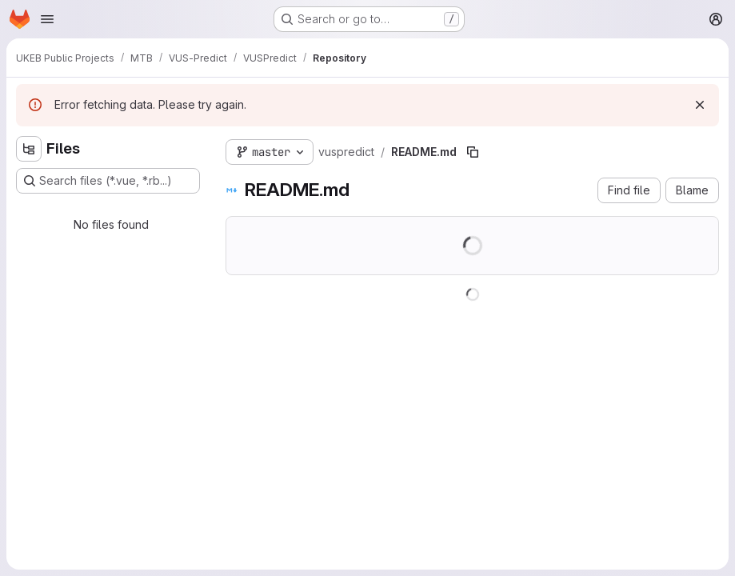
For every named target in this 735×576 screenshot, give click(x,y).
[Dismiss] (699, 104)
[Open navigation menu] (47, 19)
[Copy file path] (472, 152)
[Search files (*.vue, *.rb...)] (108, 181)
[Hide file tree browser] (29, 149)
